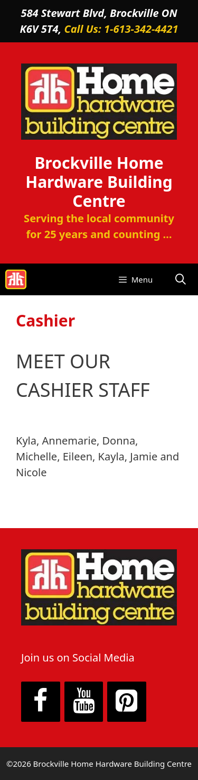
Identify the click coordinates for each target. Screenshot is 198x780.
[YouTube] (83, 702)
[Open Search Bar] (180, 279)
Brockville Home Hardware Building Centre (99, 182)
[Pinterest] (126, 702)
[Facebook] (40, 702)
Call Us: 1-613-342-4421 (121, 29)
